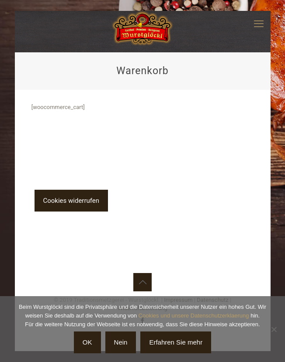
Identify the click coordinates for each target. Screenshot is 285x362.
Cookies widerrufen (71, 201)
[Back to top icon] (142, 282)
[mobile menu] (258, 24)
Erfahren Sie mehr (175, 342)
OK (87, 342)
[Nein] (274, 329)
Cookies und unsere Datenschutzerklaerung (194, 315)
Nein (121, 342)
